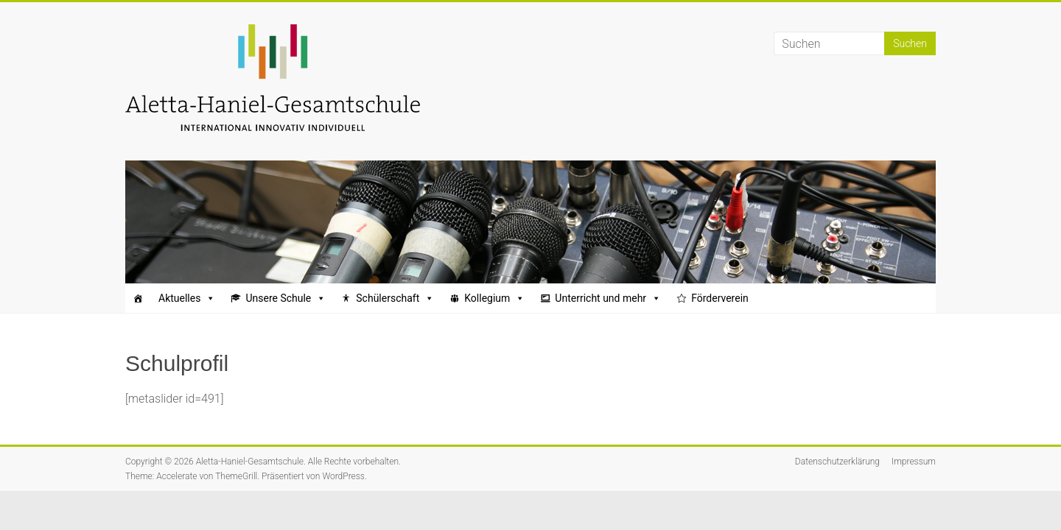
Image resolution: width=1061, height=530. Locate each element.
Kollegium (494, 298)
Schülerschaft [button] (395, 298)
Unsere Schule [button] (285, 298)
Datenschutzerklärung (837, 461)
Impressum (914, 461)
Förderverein (720, 298)
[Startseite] (137, 298)
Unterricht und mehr (608, 298)
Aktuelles (186, 298)
